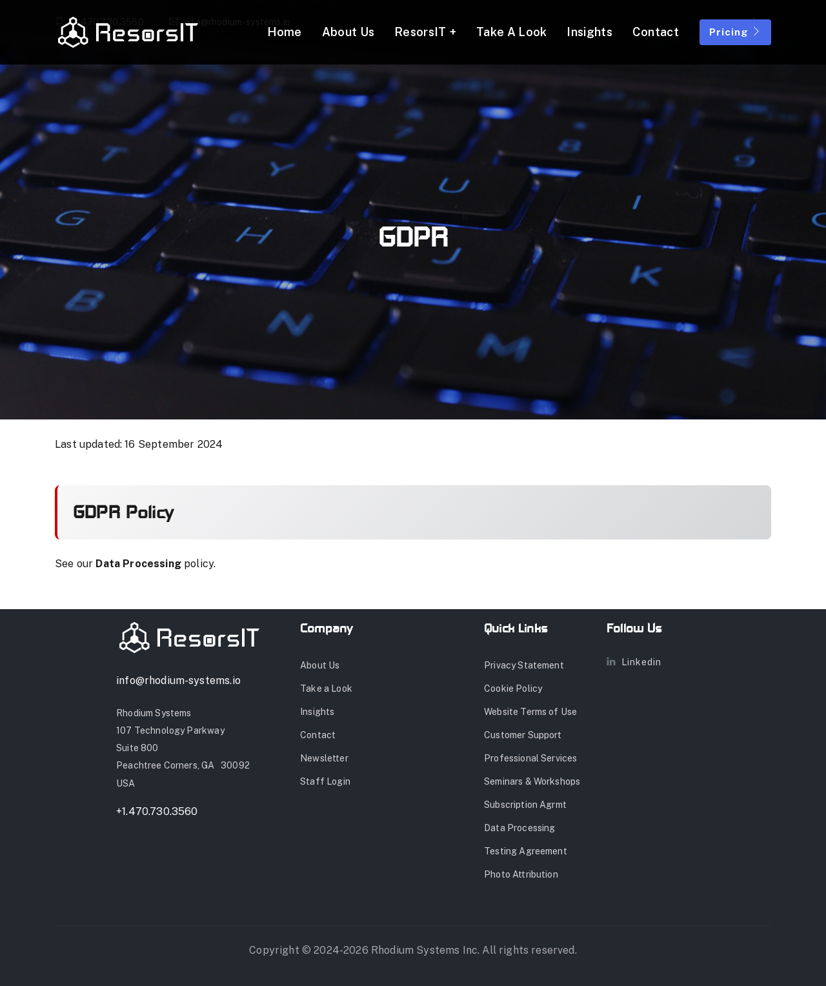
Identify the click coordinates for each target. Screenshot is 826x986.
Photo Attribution (521, 874)
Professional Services (531, 758)
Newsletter (324, 758)
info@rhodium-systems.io (178, 680)
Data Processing (138, 564)
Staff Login (325, 781)
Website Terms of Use (530, 712)
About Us (348, 32)
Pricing (735, 31)
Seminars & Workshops (532, 781)
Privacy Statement (524, 665)
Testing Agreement (525, 851)
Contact (655, 32)
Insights (589, 32)
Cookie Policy (513, 688)
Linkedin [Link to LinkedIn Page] (634, 662)
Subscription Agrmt (525, 805)
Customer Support (523, 735)
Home (284, 32)
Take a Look (511, 32)
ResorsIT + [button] (425, 32)
